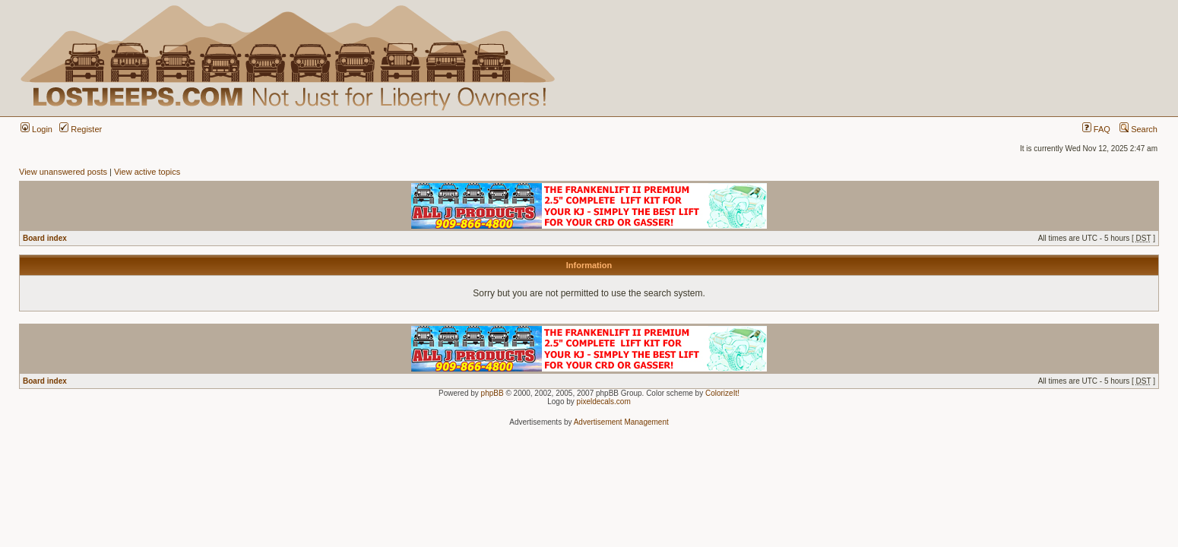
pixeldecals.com (604, 401)
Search (1138, 129)
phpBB (492, 393)
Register (80, 129)
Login (36, 129)
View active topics (147, 171)
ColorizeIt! (722, 393)
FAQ (1096, 129)
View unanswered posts (63, 171)
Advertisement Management (621, 422)
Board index (45, 238)
